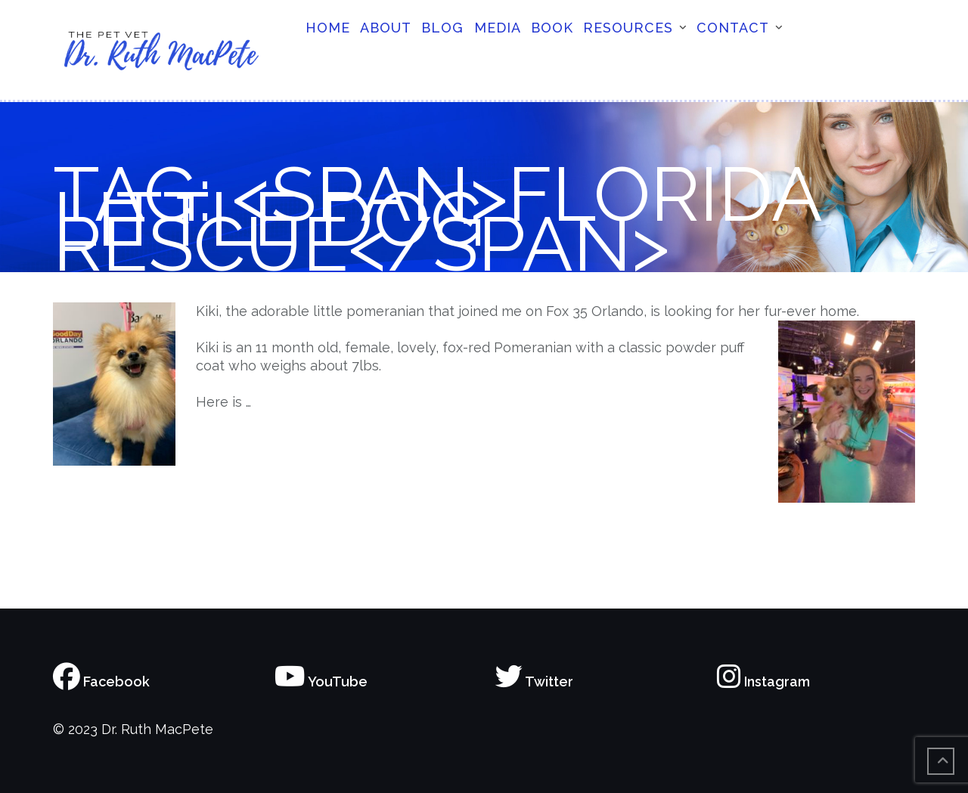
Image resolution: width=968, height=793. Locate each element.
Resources (628, 28)
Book (552, 28)
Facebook (101, 681)
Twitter (534, 681)
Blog (442, 28)
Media (497, 28)
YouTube (321, 681)
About (385, 28)
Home (328, 28)
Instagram (763, 681)
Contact (733, 28)
